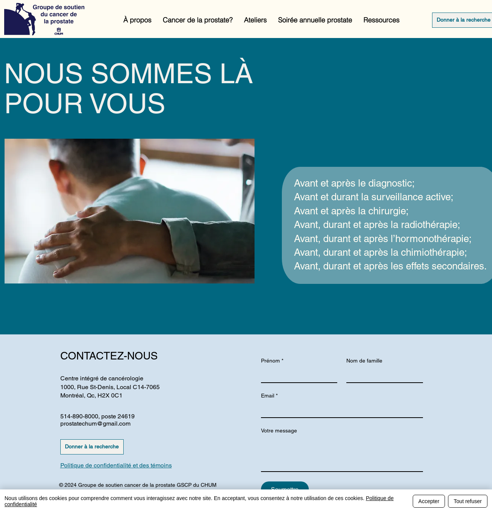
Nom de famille (364, 361)
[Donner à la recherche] (92, 446)
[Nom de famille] (382, 374)
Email (269, 396)
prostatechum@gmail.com (95, 423)
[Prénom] (297, 374)
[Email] (339, 409)
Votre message (279, 431)
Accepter (428, 501)
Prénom (272, 361)
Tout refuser (468, 501)
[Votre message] (342, 454)
